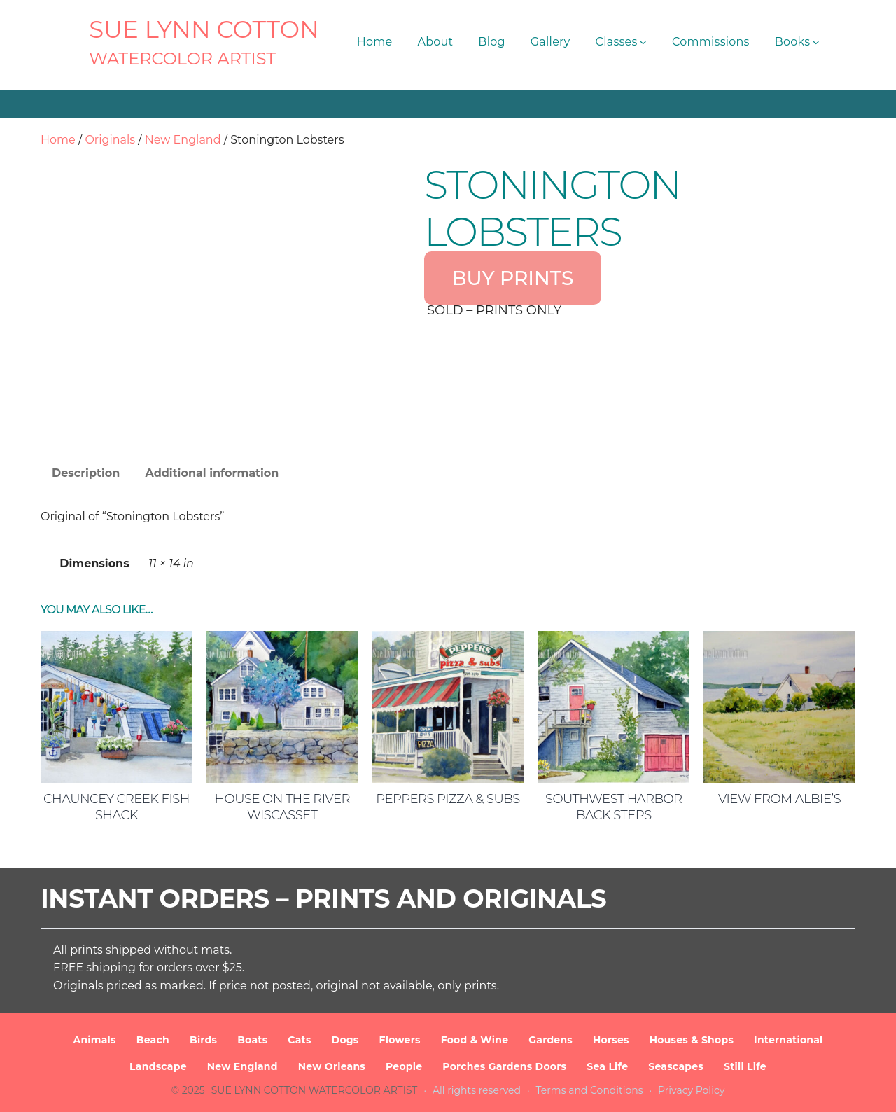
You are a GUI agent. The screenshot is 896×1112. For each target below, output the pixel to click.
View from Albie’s (779, 799)
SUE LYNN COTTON (204, 29)
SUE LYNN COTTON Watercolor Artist (314, 1090)
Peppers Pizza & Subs (447, 799)
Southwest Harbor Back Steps (613, 807)
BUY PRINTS (512, 278)
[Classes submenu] (643, 42)
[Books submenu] (816, 42)
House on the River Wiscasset (282, 807)
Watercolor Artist (182, 58)
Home (58, 139)
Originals (110, 139)
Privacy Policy (691, 1090)
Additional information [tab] (212, 473)
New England (183, 139)
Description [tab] (86, 473)
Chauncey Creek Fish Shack (116, 807)
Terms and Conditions (589, 1090)
